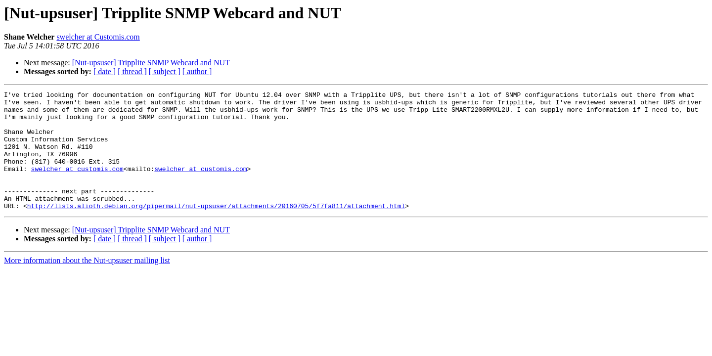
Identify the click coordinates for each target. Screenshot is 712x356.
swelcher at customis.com (77, 184)
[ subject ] (164, 71)
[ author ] (197, 71)
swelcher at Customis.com (97, 37)
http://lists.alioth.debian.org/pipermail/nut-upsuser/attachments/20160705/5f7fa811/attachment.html (216, 229)
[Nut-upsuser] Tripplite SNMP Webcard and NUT (151, 62)
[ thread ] (132, 71)
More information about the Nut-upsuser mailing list (87, 284)
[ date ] (104, 71)
